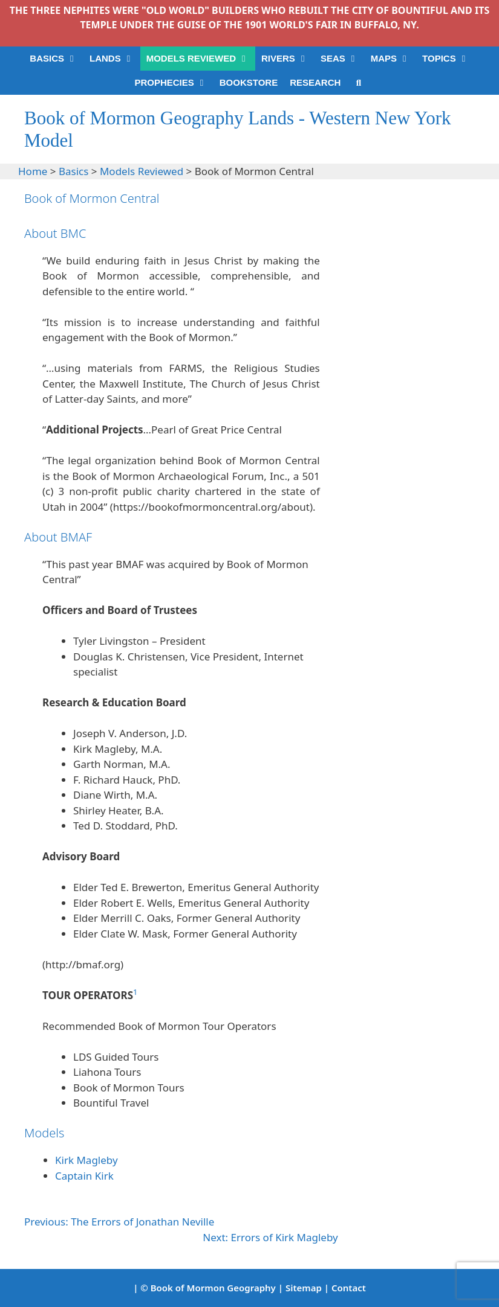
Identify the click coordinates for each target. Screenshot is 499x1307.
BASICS (56, 58)
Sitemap (303, 1288)
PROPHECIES (173, 83)
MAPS (393, 58)
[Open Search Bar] (358, 83)
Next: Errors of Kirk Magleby (270, 1237)
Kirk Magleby (86, 1160)
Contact (348, 1288)
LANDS (115, 58)
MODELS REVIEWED (200, 58)
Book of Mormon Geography (213, 1288)
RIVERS (288, 58)
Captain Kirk (84, 1176)
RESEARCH (315, 82)
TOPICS (448, 58)
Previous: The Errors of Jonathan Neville (119, 1222)
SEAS (343, 58)
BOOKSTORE (249, 82)
